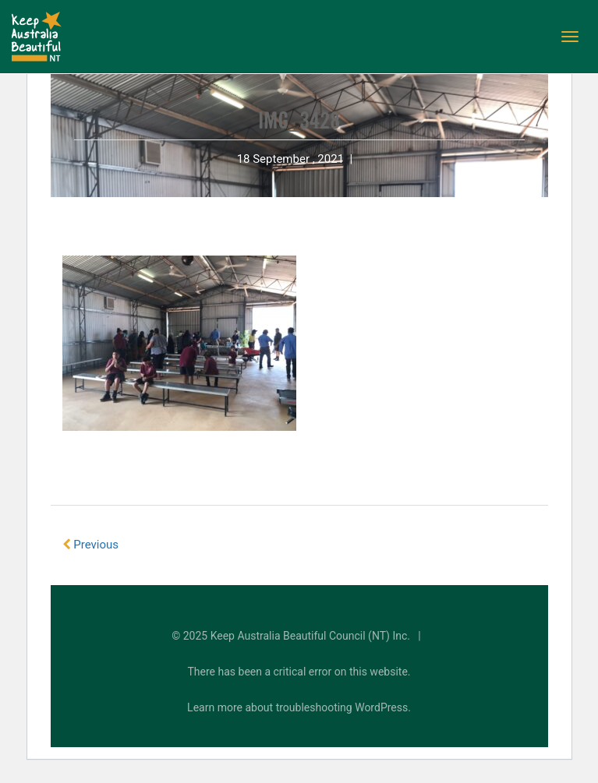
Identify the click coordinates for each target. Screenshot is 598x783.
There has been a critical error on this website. (299, 671)
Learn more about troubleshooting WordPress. (299, 707)
